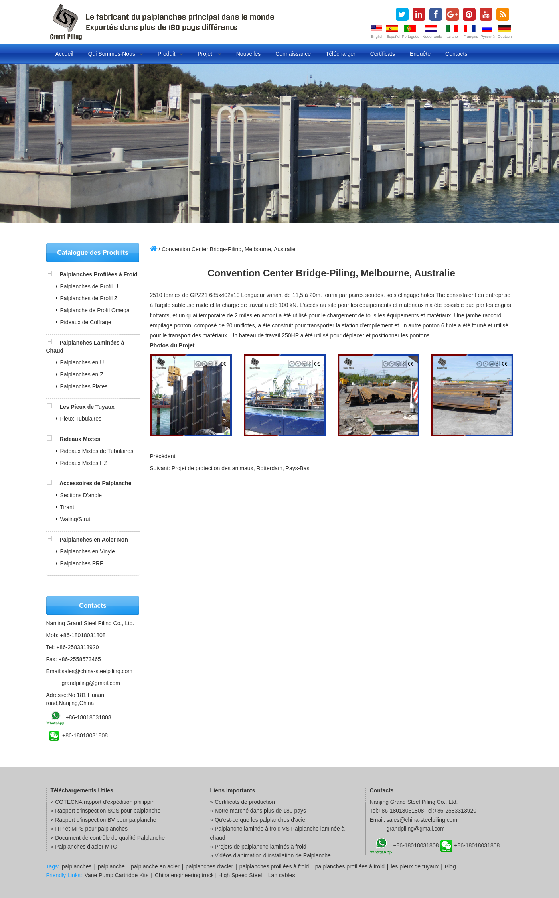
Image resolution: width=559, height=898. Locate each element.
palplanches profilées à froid (274, 866)
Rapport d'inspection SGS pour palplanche (107, 810)
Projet (209, 54)
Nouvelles (248, 54)
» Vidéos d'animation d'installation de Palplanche (270, 855)
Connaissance (293, 54)
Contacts (456, 54)
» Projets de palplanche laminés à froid (258, 846)
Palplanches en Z (81, 374)
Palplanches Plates (84, 386)
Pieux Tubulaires (81, 419)
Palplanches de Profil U (89, 286)
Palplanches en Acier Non (93, 539)
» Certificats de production (242, 802)
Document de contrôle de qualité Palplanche (110, 838)
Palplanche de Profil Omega (95, 310)
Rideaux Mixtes (79, 439)
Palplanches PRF (81, 563)
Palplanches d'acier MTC (86, 846)
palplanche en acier (155, 866)
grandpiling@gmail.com (90, 683)
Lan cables (281, 875)
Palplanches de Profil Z (89, 298)
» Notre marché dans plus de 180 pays (258, 810)
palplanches (77, 866)
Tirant (67, 507)
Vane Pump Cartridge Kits (117, 875)
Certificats (382, 54)
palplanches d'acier (209, 866)
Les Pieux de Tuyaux (86, 407)
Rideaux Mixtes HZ (83, 463)
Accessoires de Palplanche (95, 483)
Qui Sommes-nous (115, 54)
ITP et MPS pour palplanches (91, 828)
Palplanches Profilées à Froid (98, 274)
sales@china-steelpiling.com (96, 671)
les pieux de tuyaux (415, 866)
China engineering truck (184, 875)
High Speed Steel (240, 875)
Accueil (64, 54)
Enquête (420, 54)
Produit (170, 54)
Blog (450, 866)
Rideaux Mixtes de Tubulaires (97, 451)
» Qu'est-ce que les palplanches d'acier (259, 820)
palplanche (111, 866)
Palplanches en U (82, 362)
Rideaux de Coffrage (85, 322)
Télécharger (341, 54)
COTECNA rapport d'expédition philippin (104, 802)
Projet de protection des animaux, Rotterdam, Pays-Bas (241, 468)
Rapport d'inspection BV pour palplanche (105, 820)
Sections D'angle (81, 495)
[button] (53, 274)
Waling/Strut (75, 519)
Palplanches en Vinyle (87, 551)
